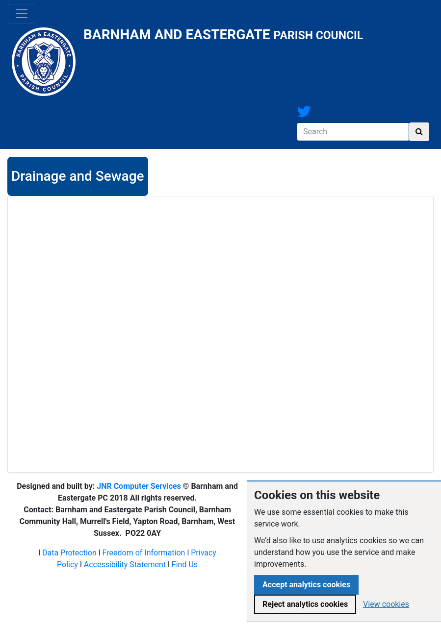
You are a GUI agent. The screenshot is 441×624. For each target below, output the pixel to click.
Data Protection (69, 552)
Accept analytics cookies (306, 584)
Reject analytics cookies (305, 604)
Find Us (185, 564)
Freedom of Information (144, 552)
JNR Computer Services (139, 486)
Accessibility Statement (125, 564)
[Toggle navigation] (21, 14)
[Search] (353, 131)
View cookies (386, 604)
